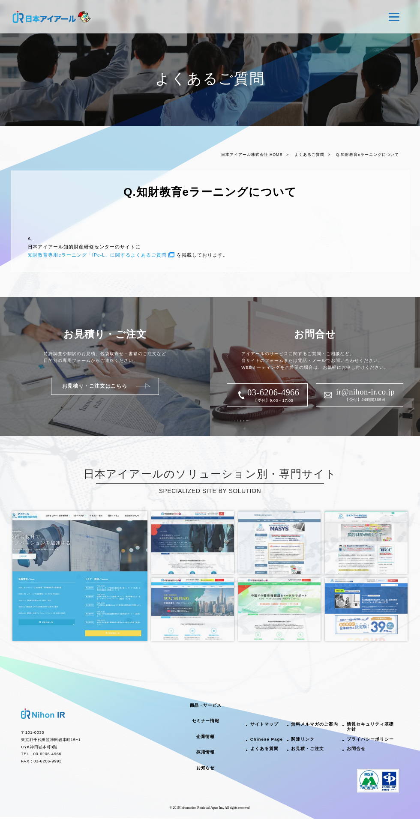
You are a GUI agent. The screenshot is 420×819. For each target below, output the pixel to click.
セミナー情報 (205, 720)
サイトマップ (264, 724)
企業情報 (205, 736)
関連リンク (303, 739)
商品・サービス (206, 705)
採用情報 (205, 752)
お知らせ (205, 767)
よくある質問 (264, 748)
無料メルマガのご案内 (314, 724)
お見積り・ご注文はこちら (94, 386)
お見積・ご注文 (307, 748)
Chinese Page (266, 739)
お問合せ (356, 748)
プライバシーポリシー (370, 739)
